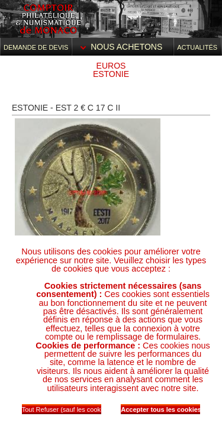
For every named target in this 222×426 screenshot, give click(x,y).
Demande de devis (36, 47)
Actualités (197, 47)
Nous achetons (123, 46)
